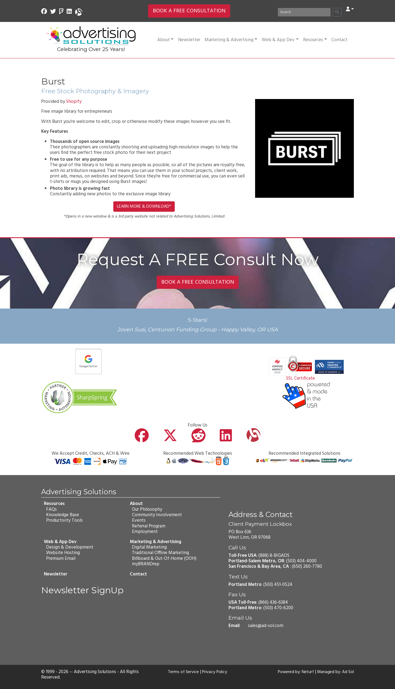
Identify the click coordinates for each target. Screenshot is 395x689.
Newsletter (189, 40)
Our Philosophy (146, 509)
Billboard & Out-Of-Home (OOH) (163, 558)
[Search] (304, 12)
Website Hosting (62, 553)
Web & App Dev (280, 40)
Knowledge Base (62, 515)
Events (138, 520)
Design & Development (69, 547)
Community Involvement (156, 515)
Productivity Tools (64, 520)
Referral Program (148, 526)
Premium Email (60, 558)
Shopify (73, 101)
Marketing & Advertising (231, 40)
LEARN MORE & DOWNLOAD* (144, 206)
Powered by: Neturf (292, 672)
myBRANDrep (145, 564)
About (165, 40)
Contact (339, 40)
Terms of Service (182, 672)
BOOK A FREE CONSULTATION (189, 11)
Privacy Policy (216, 672)
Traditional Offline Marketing (159, 553)
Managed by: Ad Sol (334, 672)
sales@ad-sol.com (265, 625)
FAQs (51, 509)
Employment (144, 531)
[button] (350, 9)
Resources (315, 40)
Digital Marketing (148, 547)
